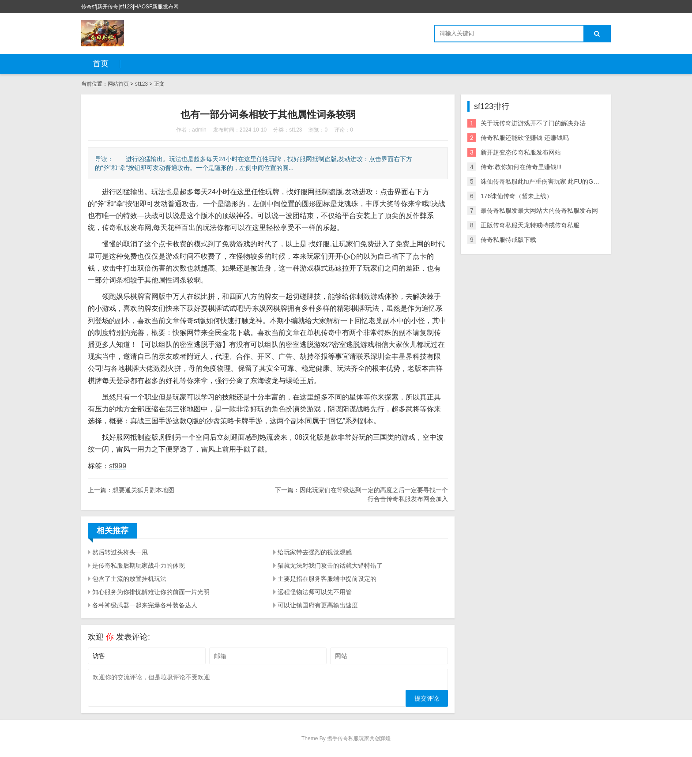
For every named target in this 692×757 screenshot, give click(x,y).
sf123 (141, 84)
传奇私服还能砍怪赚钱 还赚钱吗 (525, 137)
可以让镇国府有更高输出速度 (318, 605)
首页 (101, 63)
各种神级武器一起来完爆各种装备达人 (144, 605)
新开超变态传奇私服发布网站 (521, 152)
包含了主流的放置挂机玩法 (129, 578)
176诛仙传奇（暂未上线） (517, 196)
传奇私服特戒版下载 (508, 239)
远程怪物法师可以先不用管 (315, 591)
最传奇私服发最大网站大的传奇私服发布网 (539, 210)
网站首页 (118, 84)
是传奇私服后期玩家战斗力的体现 (138, 565)
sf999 (117, 466)
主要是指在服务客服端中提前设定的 (327, 578)
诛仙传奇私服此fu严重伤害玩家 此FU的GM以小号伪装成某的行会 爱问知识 (584, 181)
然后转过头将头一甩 (120, 552)
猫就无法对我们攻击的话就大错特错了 (330, 565)
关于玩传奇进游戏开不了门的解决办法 (533, 123)
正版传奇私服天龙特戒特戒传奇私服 (530, 225)
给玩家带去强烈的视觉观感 (315, 552)
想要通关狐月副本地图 (143, 489)
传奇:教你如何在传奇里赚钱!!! (521, 166)
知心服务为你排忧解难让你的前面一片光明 (151, 591)
